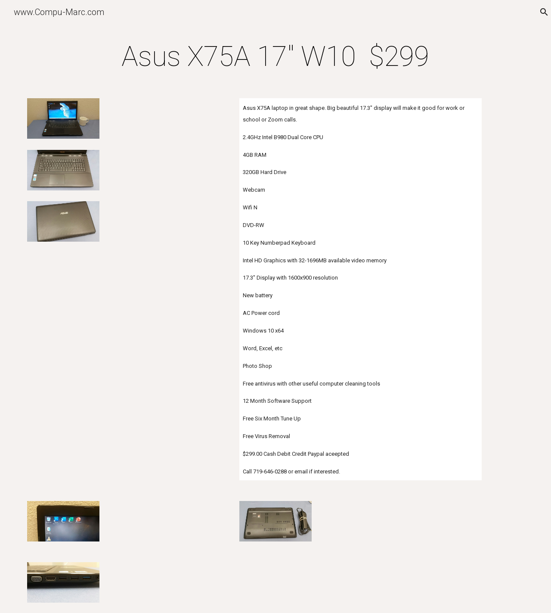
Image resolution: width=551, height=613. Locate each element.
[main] (275, 57)
